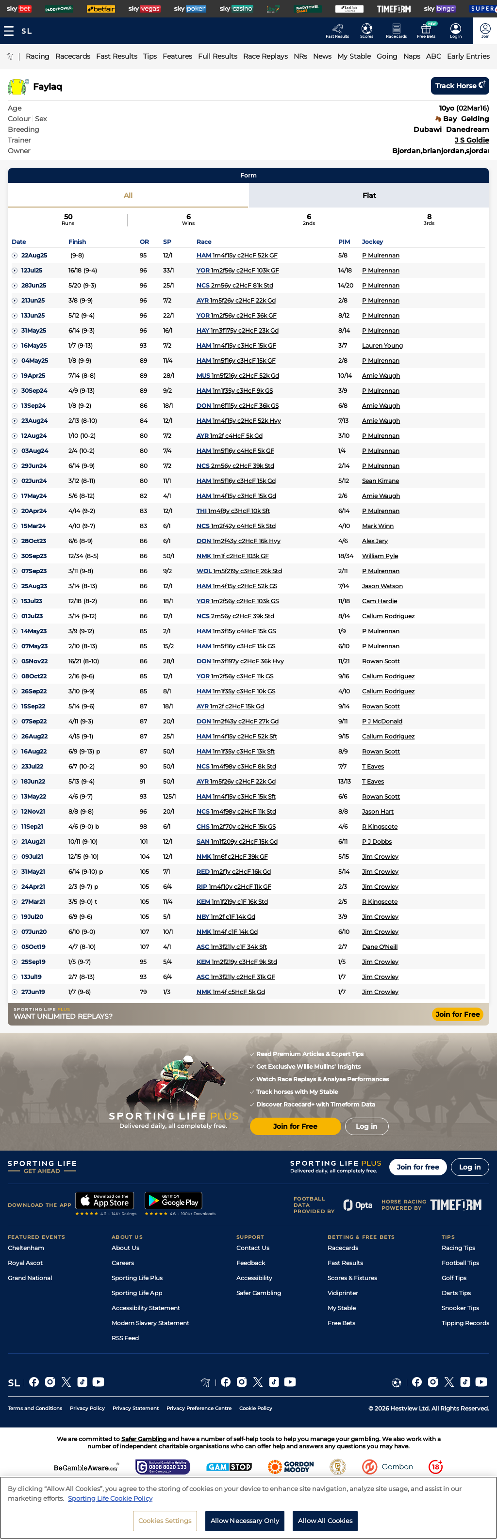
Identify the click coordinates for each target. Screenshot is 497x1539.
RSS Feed (125, 1338)
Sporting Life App (137, 1293)
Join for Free (458, 1014)
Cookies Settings (165, 1520)
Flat (369, 195)
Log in (470, 1167)
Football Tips (460, 1262)
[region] (248, 1507)
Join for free (418, 1167)
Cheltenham (26, 1247)
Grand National (30, 1278)
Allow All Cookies (325, 1520)
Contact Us (252, 1247)
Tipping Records (465, 1323)
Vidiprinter (343, 1293)
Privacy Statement (136, 1408)
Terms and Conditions (35, 1408)
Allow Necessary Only (245, 1520)
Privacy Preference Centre (199, 1408)
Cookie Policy (255, 1408)
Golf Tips (454, 1278)
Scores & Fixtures (352, 1278)
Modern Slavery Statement (150, 1323)
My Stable (342, 1308)
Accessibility (254, 1278)
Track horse (460, 85)
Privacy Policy (87, 1408)
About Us (125, 1247)
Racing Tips (458, 1247)
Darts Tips (456, 1293)
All (128, 195)
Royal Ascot (25, 1262)
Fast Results (345, 1262)
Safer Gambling (258, 1293)
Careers (123, 1262)
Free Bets (341, 1323)
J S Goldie (472, 140)
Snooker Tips (460, 1308)
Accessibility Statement (146, 1308)
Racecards (343, 1247)
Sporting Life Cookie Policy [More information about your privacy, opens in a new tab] (110, 1498)
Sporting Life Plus (137, 1278)
